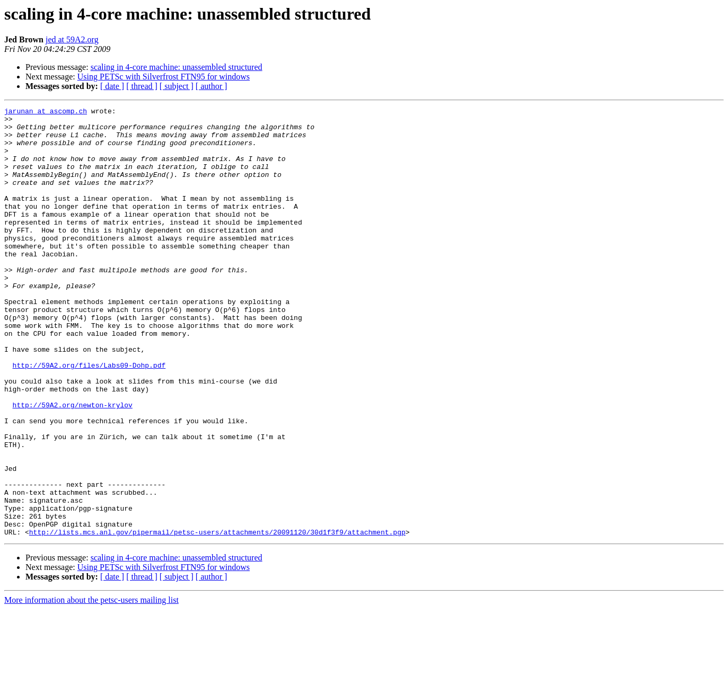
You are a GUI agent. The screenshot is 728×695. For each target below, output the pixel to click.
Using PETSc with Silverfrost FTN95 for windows (163, 76)
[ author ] (211, 86)
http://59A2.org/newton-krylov (73, 465)
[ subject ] (177, 86)
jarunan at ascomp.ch (45, 112)
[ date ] (112, 86)
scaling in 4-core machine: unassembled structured (176, 67)
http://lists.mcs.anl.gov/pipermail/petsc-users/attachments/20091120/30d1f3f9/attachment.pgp (217, 617)
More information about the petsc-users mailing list (91, 685)
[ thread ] (141, 86)
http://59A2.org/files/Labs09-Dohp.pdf (89, 417)
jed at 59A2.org (72, 39)
